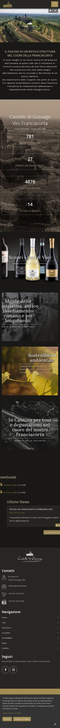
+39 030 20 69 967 (16, 593)
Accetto (7, 719)
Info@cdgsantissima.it (17, 586)
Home (30, 617)
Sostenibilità (30, 638)
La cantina (30, 633)
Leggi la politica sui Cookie (11, 713)
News (30, 643)
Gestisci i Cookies (22, 719)
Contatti (30, 648)
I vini (30, 622)
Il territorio (30, 627)
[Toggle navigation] (54, 4)
